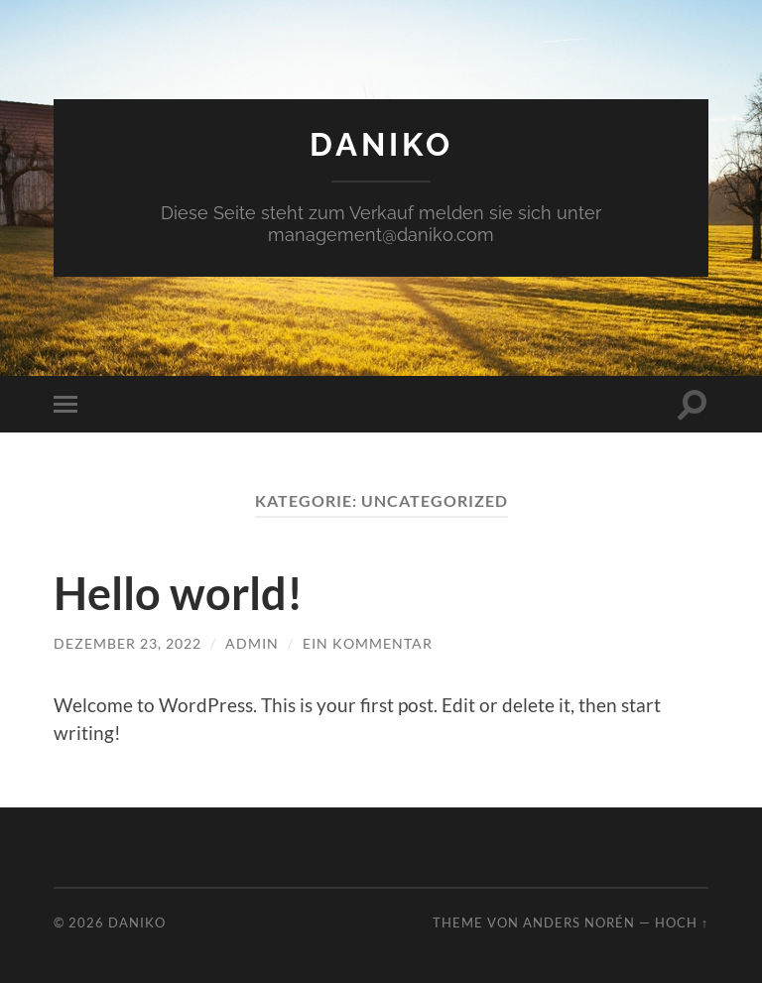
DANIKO (381, 144)
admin (252, 643)
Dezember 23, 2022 (127, 643)
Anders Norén (579, 922)
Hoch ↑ (681, 922)
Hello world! (178, 593)
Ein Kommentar (368, 643)
